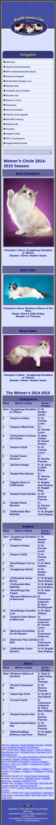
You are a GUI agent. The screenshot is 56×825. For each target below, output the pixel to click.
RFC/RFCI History (15, 119)
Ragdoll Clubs (13, 134)
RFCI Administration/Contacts (21, 71)
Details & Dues (26, 750)
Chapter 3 (6, 771)
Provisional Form (9, 754)
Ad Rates (18, 783)
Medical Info (12, 124)
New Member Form (10, 752)
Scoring (20, 788)
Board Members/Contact (32, 745)
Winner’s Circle (13, 100)
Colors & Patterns (39, 762)
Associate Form (43, 752)
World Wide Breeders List (19, 81)
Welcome (10, 62)
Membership (12, 86)
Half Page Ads (45, 783)
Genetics (10, 129)
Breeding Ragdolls (17, 747)
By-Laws (23, 757)
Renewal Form (28, 752)
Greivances (35, 759)
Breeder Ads (12, 95)
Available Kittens (32, 778)
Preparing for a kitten (39, 764)
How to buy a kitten (19, 764)
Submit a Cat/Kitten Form (24, 781)
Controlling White (22, 795)
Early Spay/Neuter (33, 793)
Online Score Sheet (34, 788)
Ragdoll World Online (16, 143)
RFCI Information (14, 110)
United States (30, 776)
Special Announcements (18, 67)
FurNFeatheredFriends (32, 820)
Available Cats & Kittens (18, 91)
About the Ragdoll (15, 76)
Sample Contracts (20, 759)
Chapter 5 (27, 771)
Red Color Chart (39, 795)
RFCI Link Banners (15, 138)
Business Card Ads (28, 785)
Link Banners (33, 747)
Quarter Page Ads (9, 785)
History (26, 769)
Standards (11, 105)
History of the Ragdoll (17, 114)
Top (28, 805)
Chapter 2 (46, 769)
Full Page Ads (30, 783)
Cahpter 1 (35, 769)
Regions (43, 757)
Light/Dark (39, 771)
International (43, 776)
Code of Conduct (43, 750)
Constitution (33, 757)
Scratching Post (8, 766)
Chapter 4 (17, 771)
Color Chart (6, 795)
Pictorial (5, 764)
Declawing (48, 793)
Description (24, 762)
